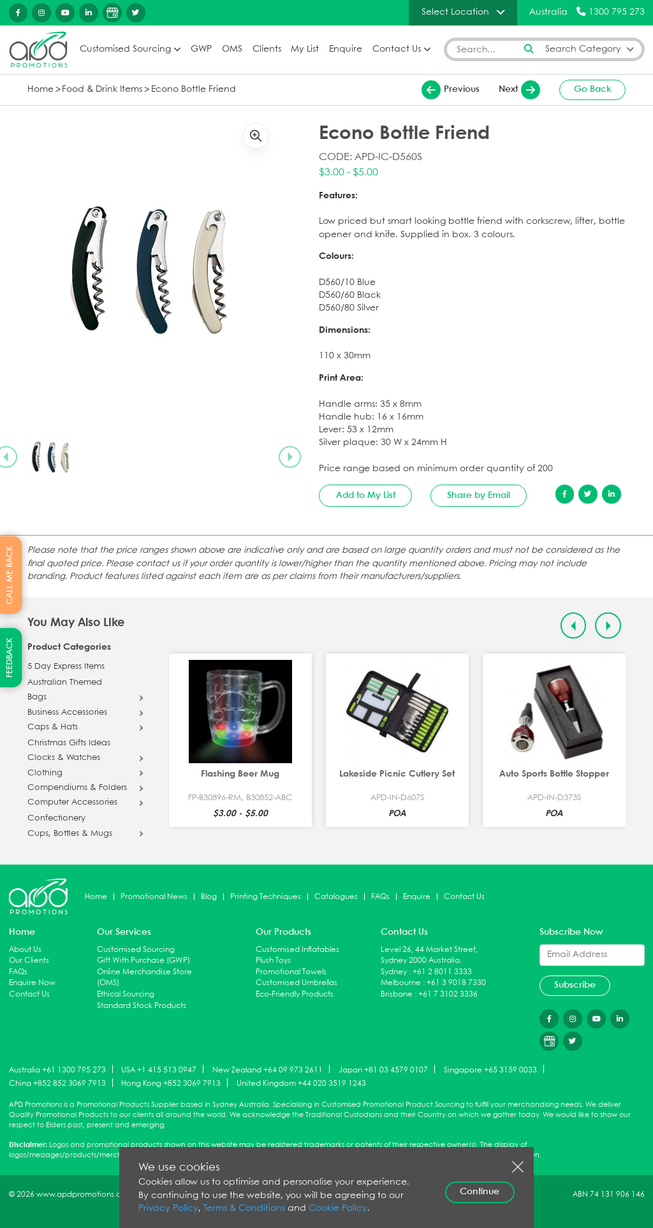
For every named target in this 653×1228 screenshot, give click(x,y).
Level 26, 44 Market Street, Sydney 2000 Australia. (429, 955)
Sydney (394, 972)
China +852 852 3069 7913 (57, 1083)
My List (305, 49)
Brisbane (397, 994)
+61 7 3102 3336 (448, 994)
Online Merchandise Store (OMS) (144, 978)
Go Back (593, 89)
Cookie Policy (338, 1208)
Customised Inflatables (297, 949)
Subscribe (575, 985)
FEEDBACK (10, 658)
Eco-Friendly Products (295, 994)
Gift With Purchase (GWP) (143, 960)
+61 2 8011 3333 (442, 972)
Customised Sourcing (125, 49)
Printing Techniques (265, 896)
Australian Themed (64, 683)
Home (40, 89)
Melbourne (401, 982)
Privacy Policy (168, 1208)
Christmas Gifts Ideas (68, 743)
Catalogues (336, 896)
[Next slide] (289, 457)
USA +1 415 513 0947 (158, 1069)
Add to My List (365, 495)
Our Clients (29, 960)
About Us (25, 949)
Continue (479, 1191)
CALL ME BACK (10, 575)
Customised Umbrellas (296, 982)
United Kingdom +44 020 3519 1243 (301, 1083)
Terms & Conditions (244, 1208)
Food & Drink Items (102, 89)
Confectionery (56, 818)
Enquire (345, 49)
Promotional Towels (291, 972)
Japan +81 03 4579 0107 (383, 1069)
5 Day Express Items (66, 667)
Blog (209, 896)
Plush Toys (273, 960)
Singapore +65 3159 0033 (490, 1069)
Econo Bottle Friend (193, 89)
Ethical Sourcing (125, 994)
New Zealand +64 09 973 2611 (267, 1069)
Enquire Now (32, 982)
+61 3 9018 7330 (456, 982)
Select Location (455, 12)
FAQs (380, 896)
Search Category (583, 49)
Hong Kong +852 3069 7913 (171, 1083)
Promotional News (154, 896)
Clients (267, 49)
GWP (201, 49)
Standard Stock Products (141, 1005)
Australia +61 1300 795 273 (57, 1069)
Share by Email (478, 495)
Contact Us (396, 49)
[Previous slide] (574, 626)
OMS (232, 49)
